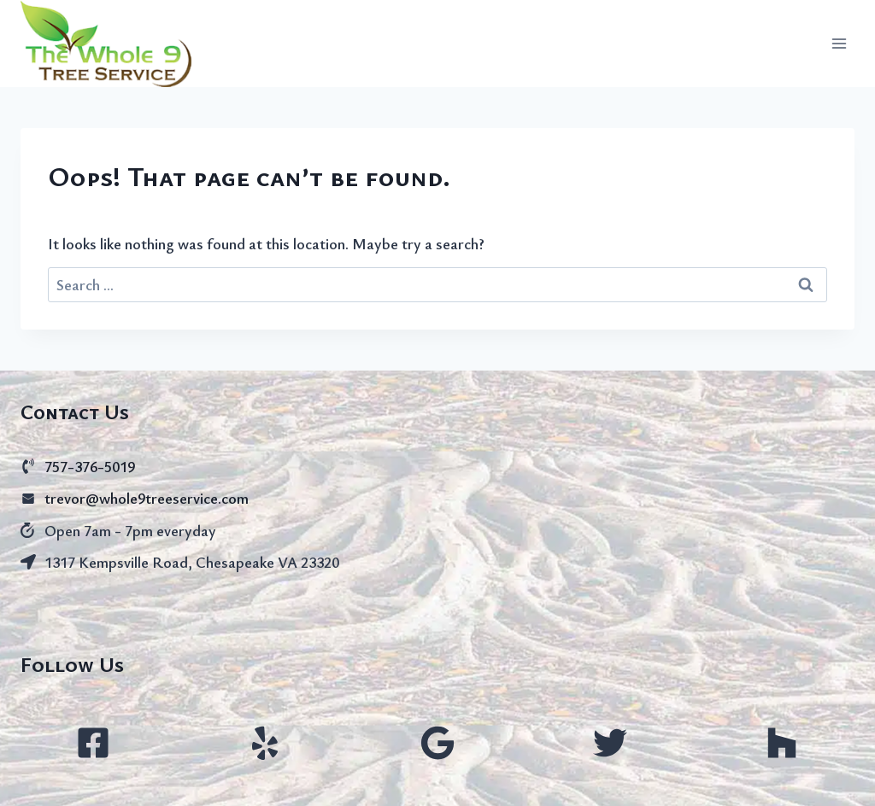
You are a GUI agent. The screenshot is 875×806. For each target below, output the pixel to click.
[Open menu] (838, 43)
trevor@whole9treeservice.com (146, 498)
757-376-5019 (89, 466)
